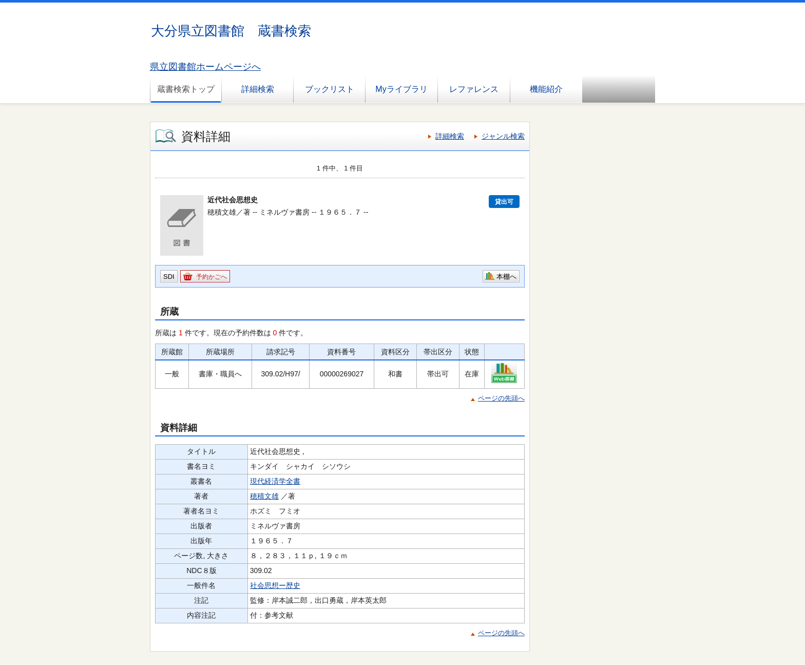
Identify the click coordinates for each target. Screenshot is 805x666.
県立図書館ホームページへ (205, 67)
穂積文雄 (264, 496)
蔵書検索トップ (186, 89)
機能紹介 (546, 89)
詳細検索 (257, 89)
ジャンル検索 (503, 136)
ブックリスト (329, 89)
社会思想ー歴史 (275, 585)
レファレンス (474, 89)
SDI (169, 276)
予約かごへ (211, 276)
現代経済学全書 (275, 481)
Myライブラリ (401, 89)
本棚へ (506, 276)
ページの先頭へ (501, 398)
